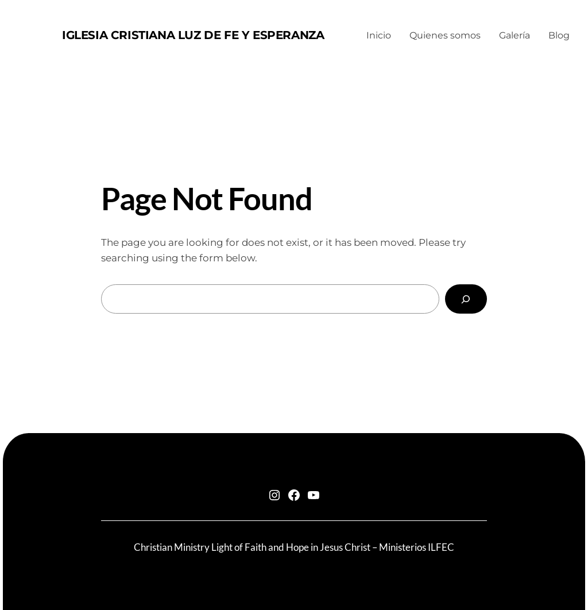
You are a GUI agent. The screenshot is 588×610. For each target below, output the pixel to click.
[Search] (466, 299)
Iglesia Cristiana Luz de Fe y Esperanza (193, 35)
